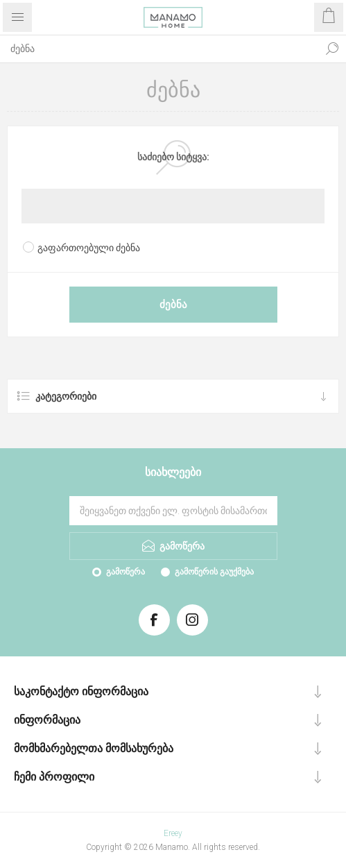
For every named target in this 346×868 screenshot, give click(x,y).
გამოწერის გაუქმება (214, 572)
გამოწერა (125, 572)
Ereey (173, 833)
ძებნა (332, 48)
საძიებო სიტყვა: (173, 156)
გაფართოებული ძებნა (88, 247)
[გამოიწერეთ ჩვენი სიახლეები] (173, 510)
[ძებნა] (159, 48)
